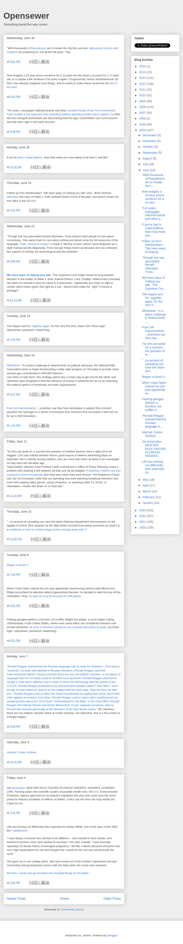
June (146, 170)
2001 (143, 521)
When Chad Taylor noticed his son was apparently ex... (154, 388)
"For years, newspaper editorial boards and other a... (154, 213)
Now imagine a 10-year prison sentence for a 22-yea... (153, 197)
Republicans (39, 48)
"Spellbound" (20, 830)
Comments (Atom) (72, 909)
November (150, 141)
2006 (143, 118)
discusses (13, 196)
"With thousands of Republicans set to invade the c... (153, 180)
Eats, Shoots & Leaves (35, 244)
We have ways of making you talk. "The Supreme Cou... (154, 283)
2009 (143, 101)
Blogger (112, 935)
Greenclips (18, 787)
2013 (143, 78)
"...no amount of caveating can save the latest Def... (153, 366)
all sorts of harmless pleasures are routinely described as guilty (67, 627)
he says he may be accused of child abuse (55, 596)
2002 (143, 516)
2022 (143, 66)
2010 (143, 95)
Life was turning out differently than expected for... (153, 467)
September (150, 152)
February (149, 497)
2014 (143, 72)
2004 (143, 130)
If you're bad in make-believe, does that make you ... (154, 230)
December (150, 135)
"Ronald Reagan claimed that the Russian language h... (154, 421)
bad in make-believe (29, 157)
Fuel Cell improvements (21, 408)
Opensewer (26, 15)
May (146, 479)
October (148, 146)
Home (64, 898)
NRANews (13, 365)
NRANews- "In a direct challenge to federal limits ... (154, 316)
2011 (143, 89)
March (147, 491)
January (148, 503)
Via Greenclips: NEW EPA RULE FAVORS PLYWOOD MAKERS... (154, 449)
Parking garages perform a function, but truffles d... (153, 404)
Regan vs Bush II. (18, 565)
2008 (143, 107)
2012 (143, 83)
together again (41, 326)
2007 (143, 112)
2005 (143, 124)
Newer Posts (16, 898)
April (146, 485)
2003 (143, 510)
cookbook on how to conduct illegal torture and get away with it (47, 529)
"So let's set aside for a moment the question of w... (153, 349)
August (148, 158)
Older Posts (112, 898)
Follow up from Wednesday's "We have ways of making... (154, 246)
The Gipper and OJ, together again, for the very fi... (152, 300)
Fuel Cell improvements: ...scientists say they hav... (153, 333)
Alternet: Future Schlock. (22, 752)
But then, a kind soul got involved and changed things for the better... (49, 873)
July (146, 164)
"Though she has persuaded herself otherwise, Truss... (153, 265)
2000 (143, 527)
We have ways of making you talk (29, 275)
